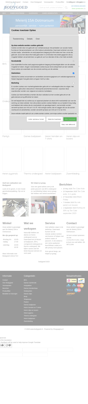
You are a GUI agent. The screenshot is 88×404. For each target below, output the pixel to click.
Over (38, 39)
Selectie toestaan (54, 119)
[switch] (73, 61)
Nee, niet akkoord (68, 124)
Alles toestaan (70, 119)
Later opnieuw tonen (36, 119)
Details (30, 39)
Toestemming (18, 39)
